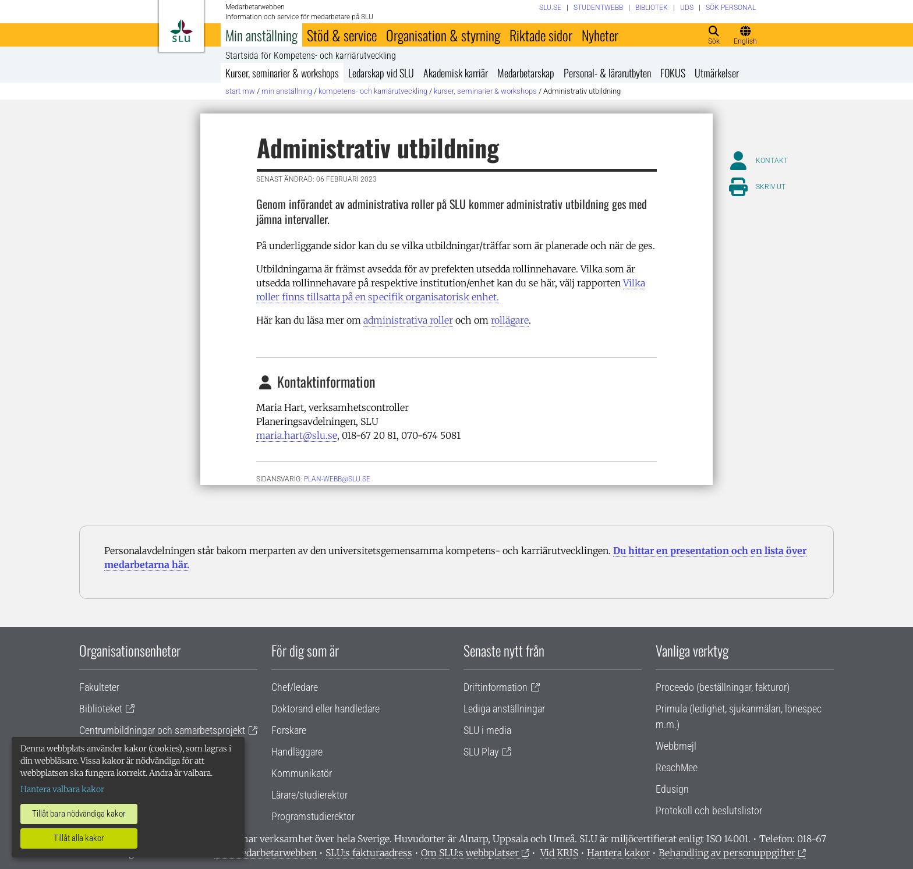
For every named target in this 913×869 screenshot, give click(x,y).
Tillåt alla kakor (79, 838)
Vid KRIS (559, 853)
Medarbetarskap (525, 72)
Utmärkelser (717, 72)
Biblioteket (100, 709)
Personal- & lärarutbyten (607, 72)
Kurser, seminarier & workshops (282, 72)
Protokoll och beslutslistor (709, 810)
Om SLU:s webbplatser (470, 853)
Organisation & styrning (443, 34)
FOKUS (672, 72)
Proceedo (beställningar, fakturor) (723, 687)
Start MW (240, 91)
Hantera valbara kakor (62, 789)
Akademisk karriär (455, 72)
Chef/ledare (294, 687)
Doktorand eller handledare (325, 709)
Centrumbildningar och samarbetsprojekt (162, 730)
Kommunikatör (301, 773)
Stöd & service (342, 34)
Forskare (288, 730)
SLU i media (487, 730)
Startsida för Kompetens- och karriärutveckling (310, 56)
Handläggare (297, 752)
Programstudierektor (313, 816)
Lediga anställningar (504, 709)
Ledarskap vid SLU (381, 72)
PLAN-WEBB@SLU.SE (337, 479)
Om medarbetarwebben (265, 853)
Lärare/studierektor (309, 795)
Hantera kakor (618, 853)
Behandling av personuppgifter (727, 853)
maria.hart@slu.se (296, 435)
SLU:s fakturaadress (368, 853)
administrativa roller (408, 320)
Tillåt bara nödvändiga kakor (79, 813)
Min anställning (261, 34)
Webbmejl (676, 746)
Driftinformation (495, 687)
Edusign (672, 789)
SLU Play (481, 752)
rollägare (510, 320)
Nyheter (600, 34)
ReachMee (677, 767)
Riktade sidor (540, 34)
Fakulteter (99, 687)
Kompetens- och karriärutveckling (373, 91)
